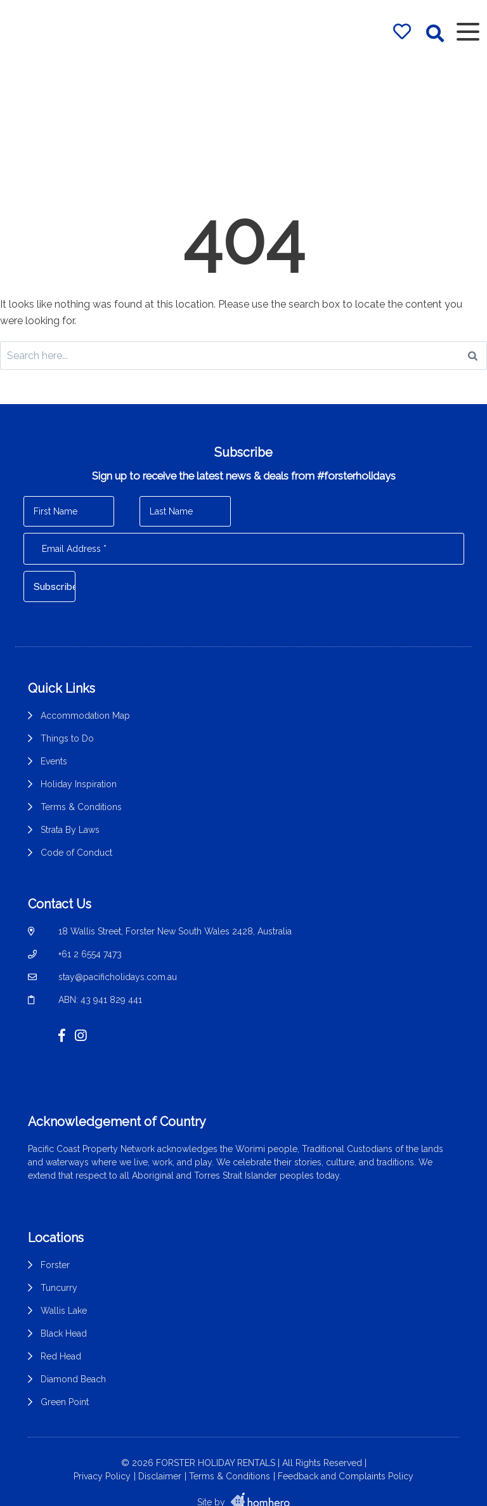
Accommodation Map (85, 715)
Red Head (61, 1337)
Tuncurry (59, 1268)
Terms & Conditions (81, 807)
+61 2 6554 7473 (90, 948)
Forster (55, 1245)
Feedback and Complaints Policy (345, 1450)
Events (54, 761)
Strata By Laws (70, 830)
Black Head (64, 1314)
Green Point (65, 1382)
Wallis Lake (64, 1291)
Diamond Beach (73, 1359)
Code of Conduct (76, 853)
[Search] (472, 355)
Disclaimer (159, 1450)
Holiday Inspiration (79, 784)
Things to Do (67, 738)
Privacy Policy (102, 1450)
